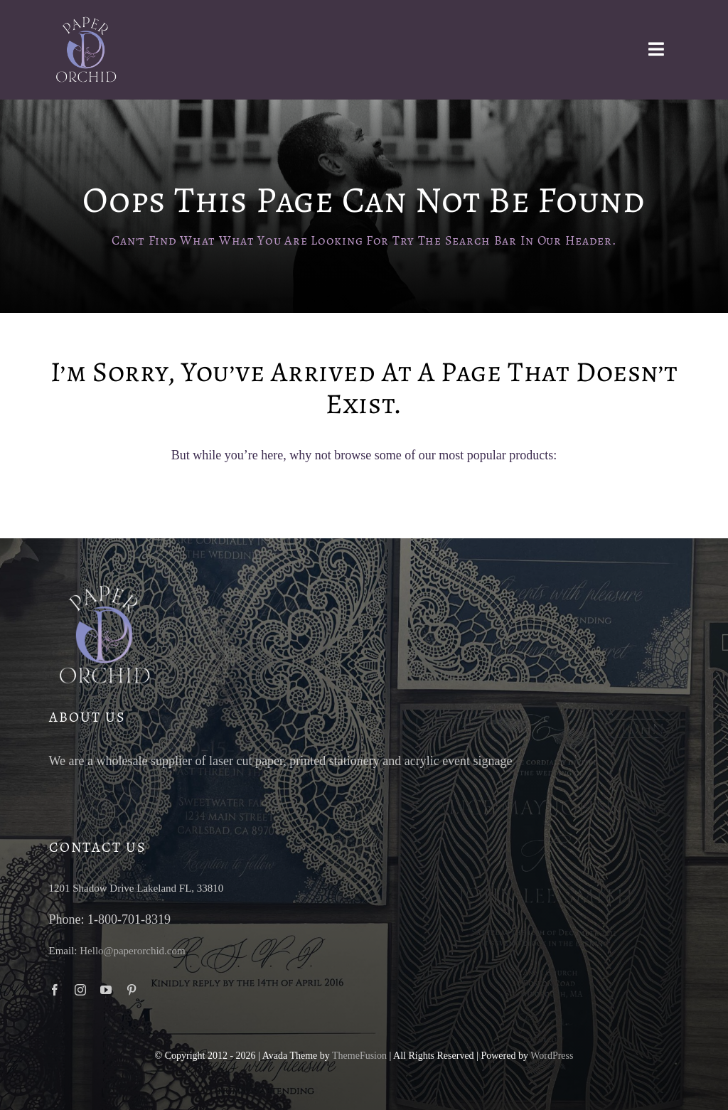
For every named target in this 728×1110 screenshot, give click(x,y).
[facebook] (54, 990)
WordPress (551, 1055)
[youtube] (106, 990)
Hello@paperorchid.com (132, 950)
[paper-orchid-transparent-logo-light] (84, 21)
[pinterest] (131, 990)
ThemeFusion (359, 1055)
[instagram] (80, 990)
